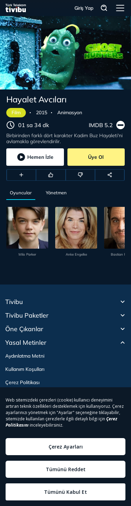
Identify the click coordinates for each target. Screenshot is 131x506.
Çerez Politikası (22, 382)
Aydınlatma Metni (24, 356)
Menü (120, 8)
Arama (104, 8)
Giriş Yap (84, 8)
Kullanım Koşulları (24, 369)
